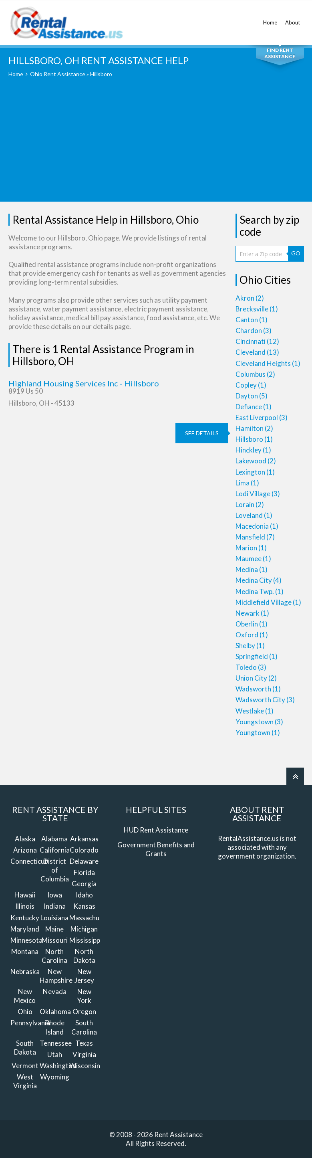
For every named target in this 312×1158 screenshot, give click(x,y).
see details (202, 433)
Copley (251, 385)
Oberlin (252, 624)
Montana (24, 951)
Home (270, 18)
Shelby (250, 645)
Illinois (24, 906)
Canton (252, 319)
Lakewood (256, 461)
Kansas (84, 906)
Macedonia (257, 526)
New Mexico (25, 995)
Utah (54, 1054)
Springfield (257, 656)
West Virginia (25, 1081)
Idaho (84, 895)
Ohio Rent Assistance (57, 74)
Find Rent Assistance (279, 53)
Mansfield (255, 537)
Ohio (25, 1011)
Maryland (24, 929)
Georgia (84, 883)
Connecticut (28, 861)
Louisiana (54, 917)
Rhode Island (54, 1027)
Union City (256, 678)
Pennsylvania (30, 1023)
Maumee (253, 558)
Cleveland (257, 352)
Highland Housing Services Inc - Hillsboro (83, 383)
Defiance (254, 406)
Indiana (55, 906)
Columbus (255, 374)
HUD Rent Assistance (156, 830)
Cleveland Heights (268, 363)
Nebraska (25, 971)
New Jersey (84, 975)
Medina (252, 569)
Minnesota (26, 940)
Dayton (252, 396)
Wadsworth (258, 689)
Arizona (25, 850)
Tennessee (56, 1043)
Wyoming (54, 1077)
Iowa (54, 895)
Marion (251, 548)
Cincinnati (257, 341)
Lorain (250, 504)
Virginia (84, 1054)
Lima (247, 483)
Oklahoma (55, 1011)
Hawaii (24, 895)
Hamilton (254, 428)
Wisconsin (84, 1065)
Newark (252, 613)
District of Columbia (54, 870)
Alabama (54, 839)
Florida (84, 872)
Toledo (251, 667)
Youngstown (259, 721)
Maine (54, 929)
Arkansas (84, 839)
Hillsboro (254, 439)
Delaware (84, 861)
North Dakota (84, 955)
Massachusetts (92, 917)
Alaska (25, 839)
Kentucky (24, 917)
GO (295, 253)
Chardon (254, 330)
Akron (250, 298)
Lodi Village (258, 493)
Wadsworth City (265, 699)
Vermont (25, 1065)
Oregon (84, 1011)
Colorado (84, 850)
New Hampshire (56, 975)
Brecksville (257, 309)
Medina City (259, 580)
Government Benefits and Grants (156, 849)
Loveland (254, 515)
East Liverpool (262, 417)
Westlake (255, 711)
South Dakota (25, 1047)
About (292, 18)
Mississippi (85, 940)
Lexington (255, 472)
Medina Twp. (260, 591)
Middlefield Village (268, 602)
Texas (84, 1043)
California (55, 850)
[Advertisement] (156, 145)
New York (84, 995)
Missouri (55, 940)
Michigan (84, 929)
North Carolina (54, 955)
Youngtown (258, 732)
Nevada (54, 991)
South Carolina (84, 1027)
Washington (58, 1065)
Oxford (252, 635)
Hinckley (253, 450)
